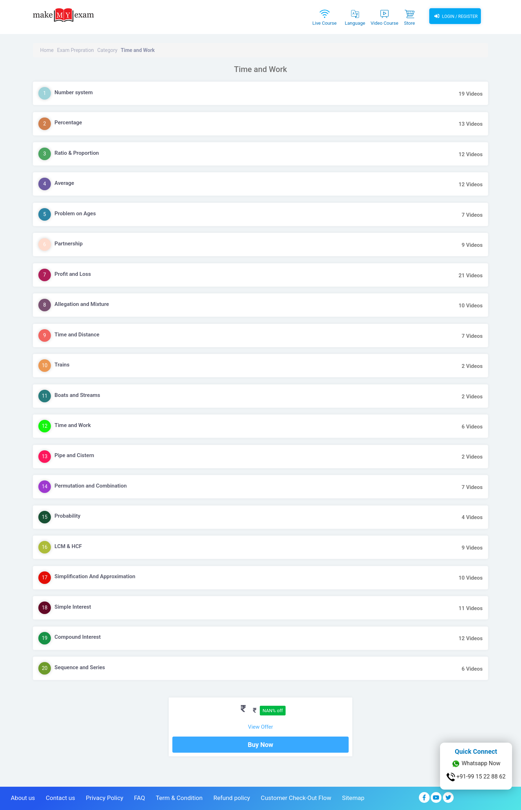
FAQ (139, 797)
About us (23, 797)
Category (107, 50)
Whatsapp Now (475, 763)
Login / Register (455, 16)
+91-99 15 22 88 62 (476, 777)
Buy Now (260, 744)
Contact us (60, 797)
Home (47, 50)
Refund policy (231, 797)
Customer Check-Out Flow (296, 797)
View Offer (260, 727)
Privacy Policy (104, 797)
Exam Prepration (75, 50)
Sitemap (353, 797)
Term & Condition (179, 797)
